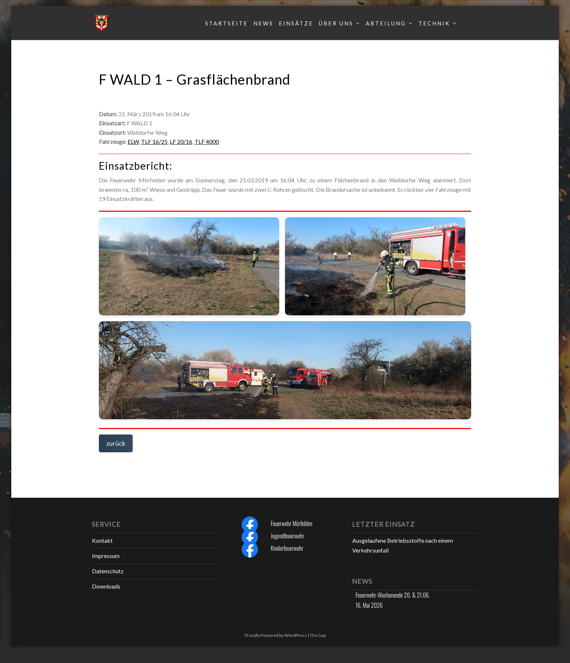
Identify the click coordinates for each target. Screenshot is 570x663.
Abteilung (386, 23)
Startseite (226, 23)
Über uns (336, 23)
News (263, 23)
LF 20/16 (181, 141)
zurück (115, 443)
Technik (434, 23)
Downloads (106, 586)
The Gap (318, 635)
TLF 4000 (206, 141)
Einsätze (296, 23)
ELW (133, 141)
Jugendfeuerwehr (287, 535)
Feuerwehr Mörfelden (291, 523)
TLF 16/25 (154, 141)
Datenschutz (108, 570)
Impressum (106, 555)
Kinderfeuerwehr (287, 548)
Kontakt (102, 540)
